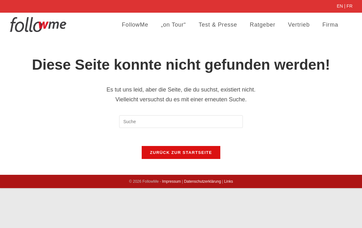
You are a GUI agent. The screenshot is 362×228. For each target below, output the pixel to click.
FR (349, 6)
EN (340, 6)
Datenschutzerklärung (202, 182)
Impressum (171, 182)
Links (228, 182)
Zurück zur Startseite (181, 153)
